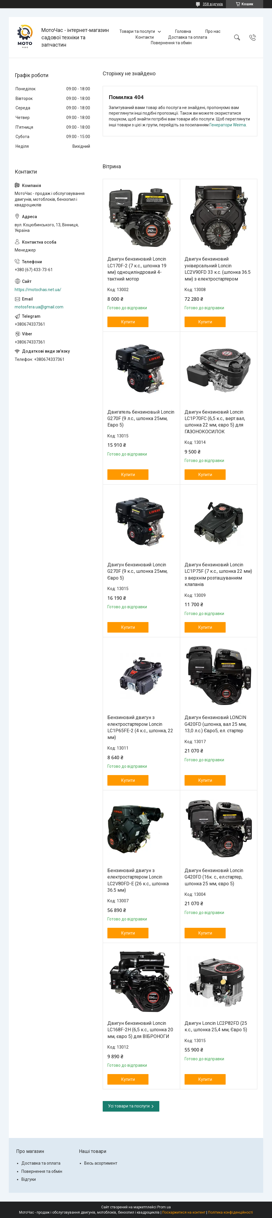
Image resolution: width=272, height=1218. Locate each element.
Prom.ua (164, 1207)
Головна (183, 31)
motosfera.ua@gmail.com (39, 307)
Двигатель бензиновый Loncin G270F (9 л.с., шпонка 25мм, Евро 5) (140, 418)
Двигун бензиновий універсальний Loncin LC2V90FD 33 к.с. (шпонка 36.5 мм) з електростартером (218, 268)
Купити (128, 322)
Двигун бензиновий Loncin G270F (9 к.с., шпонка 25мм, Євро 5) (137, 571)
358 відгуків (213, 4)
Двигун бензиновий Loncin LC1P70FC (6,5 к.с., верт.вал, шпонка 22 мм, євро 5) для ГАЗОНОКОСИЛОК (215, 421)
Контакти (145, 37)
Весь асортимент (100, 1163)
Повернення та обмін (171, 42)
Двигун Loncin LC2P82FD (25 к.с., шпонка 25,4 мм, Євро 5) (216, 1026)
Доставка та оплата (187, 37)
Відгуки (28, 1179)
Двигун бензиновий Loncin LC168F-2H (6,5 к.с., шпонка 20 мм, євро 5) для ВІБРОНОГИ (140, 1029)
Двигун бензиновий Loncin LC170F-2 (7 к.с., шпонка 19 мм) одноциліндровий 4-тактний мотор (136, 268)
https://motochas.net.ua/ (38, 289)
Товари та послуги (137, 31)
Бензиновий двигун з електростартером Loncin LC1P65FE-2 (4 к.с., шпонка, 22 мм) (140, 727)
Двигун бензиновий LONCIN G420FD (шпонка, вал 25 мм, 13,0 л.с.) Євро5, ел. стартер (215, 724)
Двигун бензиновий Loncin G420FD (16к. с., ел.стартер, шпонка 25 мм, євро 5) (214, 877)
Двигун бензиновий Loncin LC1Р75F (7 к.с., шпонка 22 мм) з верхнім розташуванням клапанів (218, 574)
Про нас (212, 31)
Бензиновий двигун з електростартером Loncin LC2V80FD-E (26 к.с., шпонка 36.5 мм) (138, 880)
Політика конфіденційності (230, 1212)
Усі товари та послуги (129, 1106)
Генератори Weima (228, 125)
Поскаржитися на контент (183, 1212)
